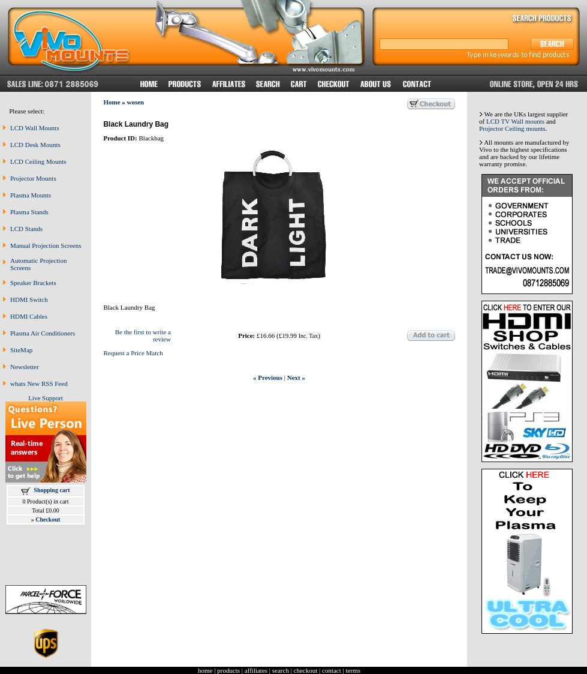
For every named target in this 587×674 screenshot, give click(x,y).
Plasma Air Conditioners (42, 333)
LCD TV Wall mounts (515, 121)
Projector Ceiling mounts (512, 128)
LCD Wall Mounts (34, 127)
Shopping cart (52, 490)
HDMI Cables (28, 316)
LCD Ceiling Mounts (38, 161)
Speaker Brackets (33, 282)
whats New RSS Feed (39, 383)
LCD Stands (26, 228)
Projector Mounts (33, 178)
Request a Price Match (132, 353)
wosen (136, 102)
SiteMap (21, 350)
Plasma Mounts (30, 195)
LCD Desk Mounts (35, 144)
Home (111, 102)
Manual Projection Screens (46, 245)
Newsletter (24, 366)
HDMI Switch (29, 299)
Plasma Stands (29, 211)
